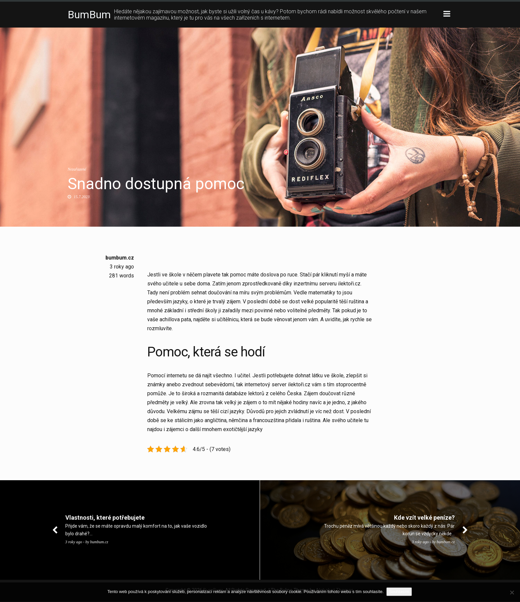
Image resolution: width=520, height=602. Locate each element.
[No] (511, 592)
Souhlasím (400, 591)
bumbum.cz (119, 258)
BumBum (89, 14)
